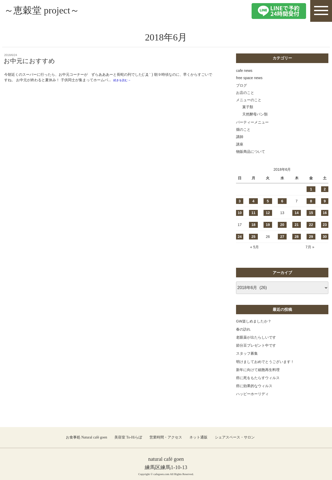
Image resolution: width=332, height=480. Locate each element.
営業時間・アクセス (165, 437)
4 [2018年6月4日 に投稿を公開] (253, 201)
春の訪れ (243, 329)
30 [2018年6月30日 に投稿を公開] (325, 237)
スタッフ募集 (247, 353)
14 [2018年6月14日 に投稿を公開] (297, 213)
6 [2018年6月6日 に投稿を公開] (282, 201)
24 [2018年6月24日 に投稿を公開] (240, 237)
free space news (249, 78)
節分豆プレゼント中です (256, 345)
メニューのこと (248, 100)
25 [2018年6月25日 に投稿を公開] (253, 237)
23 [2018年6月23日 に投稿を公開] (325, 225)
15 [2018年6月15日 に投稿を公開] (311, 213)
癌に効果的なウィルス (254, 386)
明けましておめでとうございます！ (265, 362)
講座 (239, 144)
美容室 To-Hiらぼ (128, 437)
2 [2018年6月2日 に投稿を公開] (325, 189)
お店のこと (245, 93)
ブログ (241, 85)
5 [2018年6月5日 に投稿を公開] (268, 201)
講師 (239, 137)
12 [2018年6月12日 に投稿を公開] (268, 213)
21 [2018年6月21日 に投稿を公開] (297, 225)
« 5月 (254, 247)
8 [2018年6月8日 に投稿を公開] (311, 201)
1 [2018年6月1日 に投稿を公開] (311, 189)
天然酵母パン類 (255, 114)
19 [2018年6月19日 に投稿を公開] (268, 225)
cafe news (244, 70)
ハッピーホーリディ (252, 394)
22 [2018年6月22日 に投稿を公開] (311, 225)
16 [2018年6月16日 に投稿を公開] (325, 213)
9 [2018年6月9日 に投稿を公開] (325, 201)
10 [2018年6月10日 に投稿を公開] (240, 213)
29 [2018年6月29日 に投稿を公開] (311, 237)
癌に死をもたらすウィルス (258, 378)
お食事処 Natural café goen (86, 437)
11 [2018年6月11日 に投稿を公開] (253, 213)
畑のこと (243, 129)
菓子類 (247, 107)
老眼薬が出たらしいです (256, 337)
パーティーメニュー (252, 122)
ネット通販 (198, 437)
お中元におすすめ (29, 61)
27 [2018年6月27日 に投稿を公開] (282, 237)
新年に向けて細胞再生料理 (258, 370)
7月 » (310, 247)
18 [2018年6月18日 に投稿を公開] (253, 225)
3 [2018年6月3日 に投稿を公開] (240, 201)
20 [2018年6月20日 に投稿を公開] (282, 225)
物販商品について (250, 151)
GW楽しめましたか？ (253, 321)
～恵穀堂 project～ (45, 11)
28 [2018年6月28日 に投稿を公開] (297, 237)
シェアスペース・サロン (235, 437)
